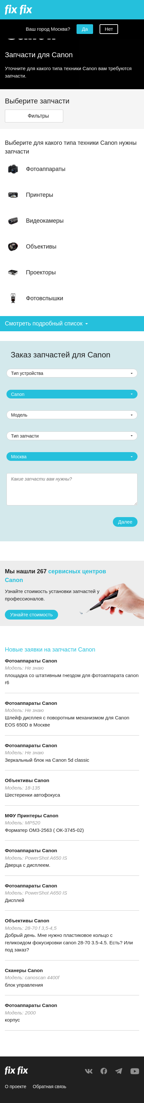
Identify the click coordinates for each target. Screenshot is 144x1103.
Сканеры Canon (24, 970)
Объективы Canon (27, 780)
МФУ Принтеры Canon (31, 815)
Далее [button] (125, 522)
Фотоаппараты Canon (31, 660)
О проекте (15, 1086)
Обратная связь (49, 1086)
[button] (34, 116)
